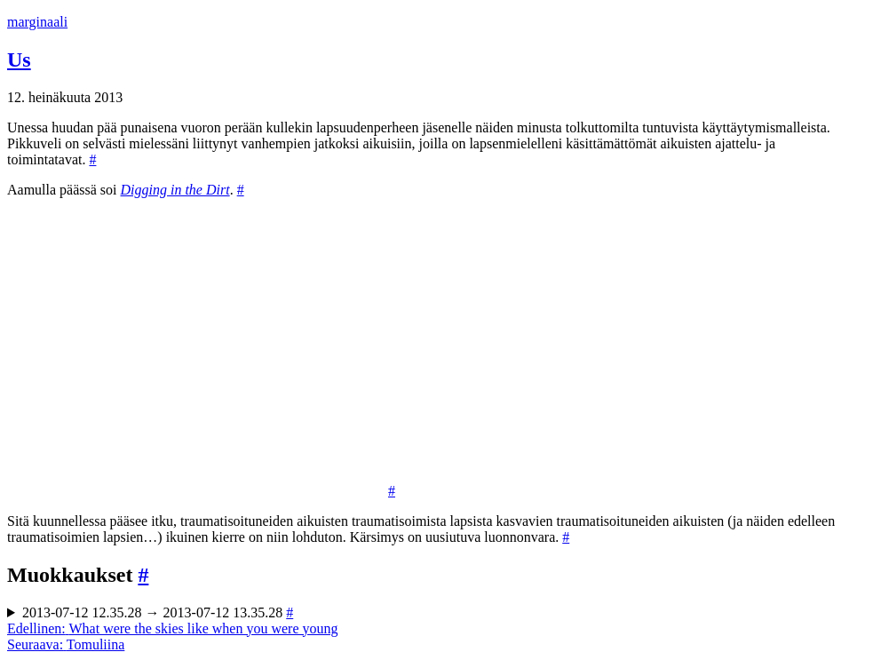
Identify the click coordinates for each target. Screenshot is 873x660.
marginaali (37, 21)
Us (19, 59)
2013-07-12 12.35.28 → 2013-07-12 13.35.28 (157, 612)
